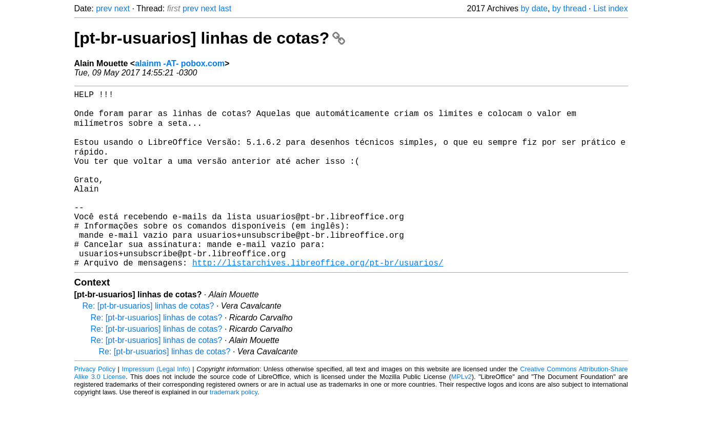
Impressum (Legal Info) (156, 406)
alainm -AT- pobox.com (180, 63)
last (224, 8)
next (122, 8)
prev (104, 8)
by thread (569, 8)
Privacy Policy (95, 406)
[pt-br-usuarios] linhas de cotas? (210, 38)
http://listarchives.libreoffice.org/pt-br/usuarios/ (318, 299)
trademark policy (233, 429)
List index (610, 8)
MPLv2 (461, 413)
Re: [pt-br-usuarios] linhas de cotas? (148, 342)
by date (533, 8)
